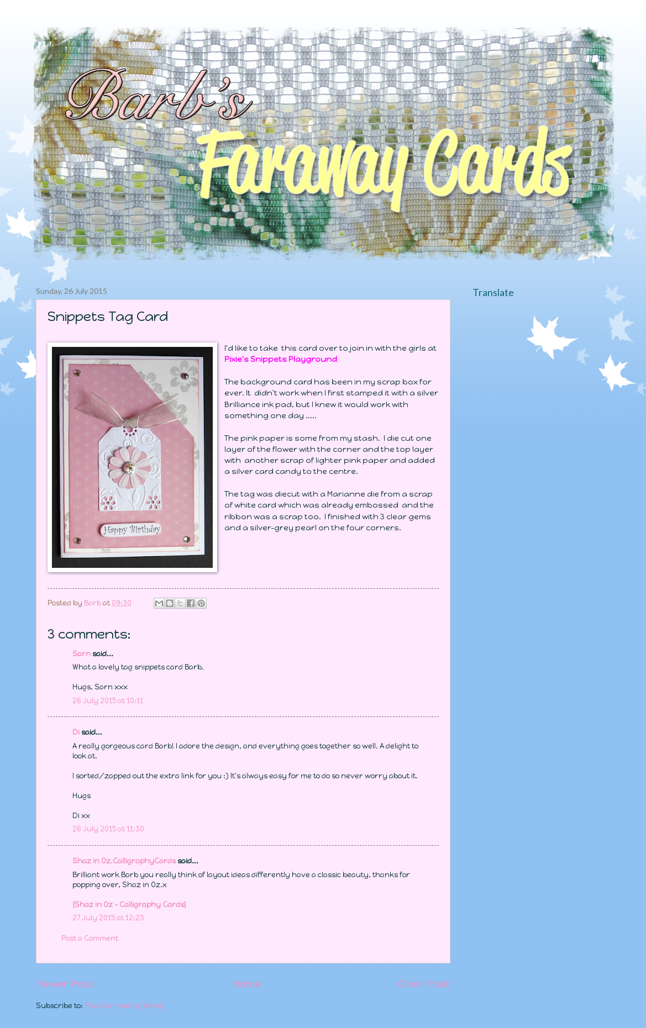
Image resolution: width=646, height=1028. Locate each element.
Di (76, 732)
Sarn (81, 654)
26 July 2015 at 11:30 (108, 829)
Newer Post (65, 984)
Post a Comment (89, 938)
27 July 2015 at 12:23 (108, 918)
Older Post (424, 984)
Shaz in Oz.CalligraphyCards (124, 861)
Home (246, 984)
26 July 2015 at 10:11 (107, 701)
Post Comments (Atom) (124, 1005)
